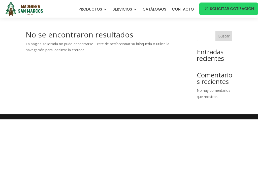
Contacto (183, 10)
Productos (90, 10)
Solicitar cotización (232, 8)
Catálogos (154, 10)
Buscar (224, 36)
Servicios (122, 10)
